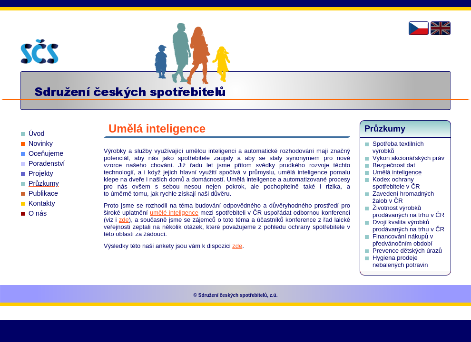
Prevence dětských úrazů (407, 250)
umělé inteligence (174, 212)
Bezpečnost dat (394, 165)
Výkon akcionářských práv (408, 158)
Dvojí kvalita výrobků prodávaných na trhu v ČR (408, 225)
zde (124, 219)
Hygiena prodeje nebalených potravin (400, 261)
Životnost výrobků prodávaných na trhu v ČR (408, 211)
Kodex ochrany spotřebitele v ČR (396, 183)
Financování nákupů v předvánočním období (403, 240)
